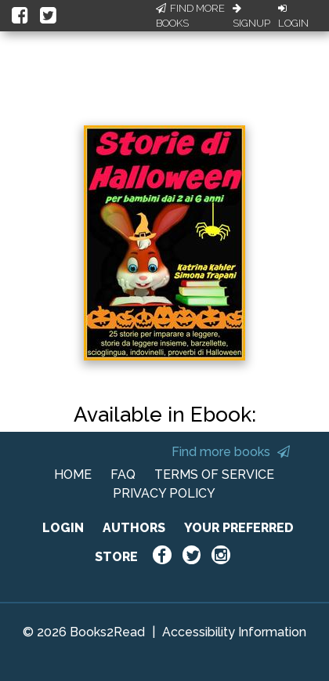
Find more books (231, 451)
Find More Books (190, 16)
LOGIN (63, 527)
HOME (73, 474)
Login (293, 16)
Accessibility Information (234, 632)
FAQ (123, 474)
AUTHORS (134, 527)
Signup (251, 16)
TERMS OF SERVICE (214, 474)
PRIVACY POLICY (164, 493)
